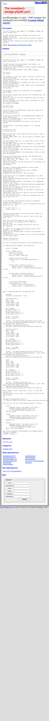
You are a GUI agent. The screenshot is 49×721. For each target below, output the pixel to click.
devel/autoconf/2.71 (9, 535)
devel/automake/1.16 (10, 539)
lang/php (6, 528)
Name (10, 570)
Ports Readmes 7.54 (6, 587)
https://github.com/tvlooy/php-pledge (20, 47)
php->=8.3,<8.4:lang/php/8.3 (34, 540)
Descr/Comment (9, 565)
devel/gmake (7, 542)
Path (9, 568)
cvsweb (32, 20)
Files (4, 554)
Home (5, 4)
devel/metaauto (8, 544)
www (10, 528)
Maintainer (9, 576)
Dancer (40, 587)
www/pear (28, 542)
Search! (24, 578)
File (9, 562)
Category (10, 573)
